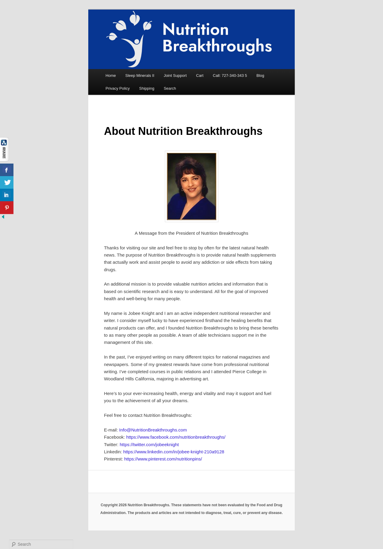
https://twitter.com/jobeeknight (148, 444)
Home (111, 75)
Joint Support (175, 75)
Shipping (146, 88)
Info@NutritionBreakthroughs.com (153, 429)
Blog (260, 75)
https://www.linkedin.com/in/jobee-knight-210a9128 (173, 451)
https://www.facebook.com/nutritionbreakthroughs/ (176, 437)
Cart (199, 75)
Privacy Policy (118, 88)
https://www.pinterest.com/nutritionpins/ (163, 458)
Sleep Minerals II (139, 75)
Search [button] (170, 88)
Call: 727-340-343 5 (230, 75)
